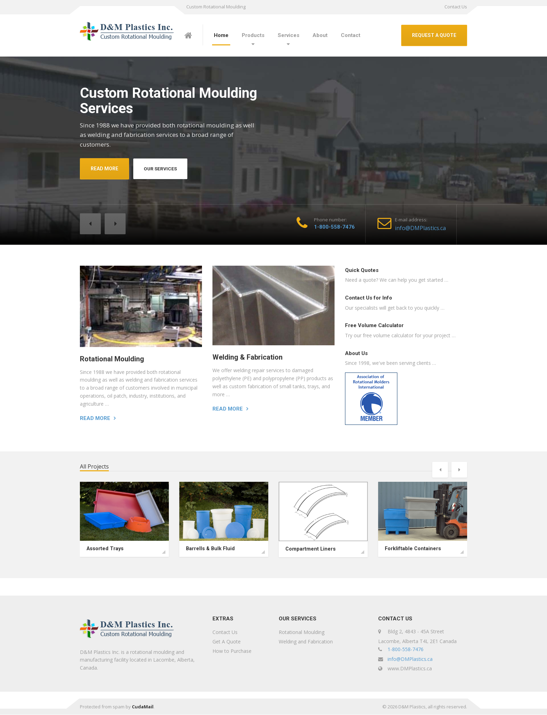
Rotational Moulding (112, 359)
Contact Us (455, 6)
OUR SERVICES (161, 168)
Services (288, 35)
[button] (90, 223)
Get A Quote (226, 641)
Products (253, 35)
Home (221, 35)
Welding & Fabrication (247, 357)
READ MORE (104, 168)
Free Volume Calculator (374, 325)
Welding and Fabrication (306, 641)
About (320, 35)
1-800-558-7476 (334, 227)
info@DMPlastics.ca (420, 228)
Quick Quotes (362, 270)
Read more (95, 418)
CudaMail (142, 707)
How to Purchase (232, 651)
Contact (350, 35)
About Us (356, 353)
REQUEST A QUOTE (434, 35)
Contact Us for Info (368, 298)
